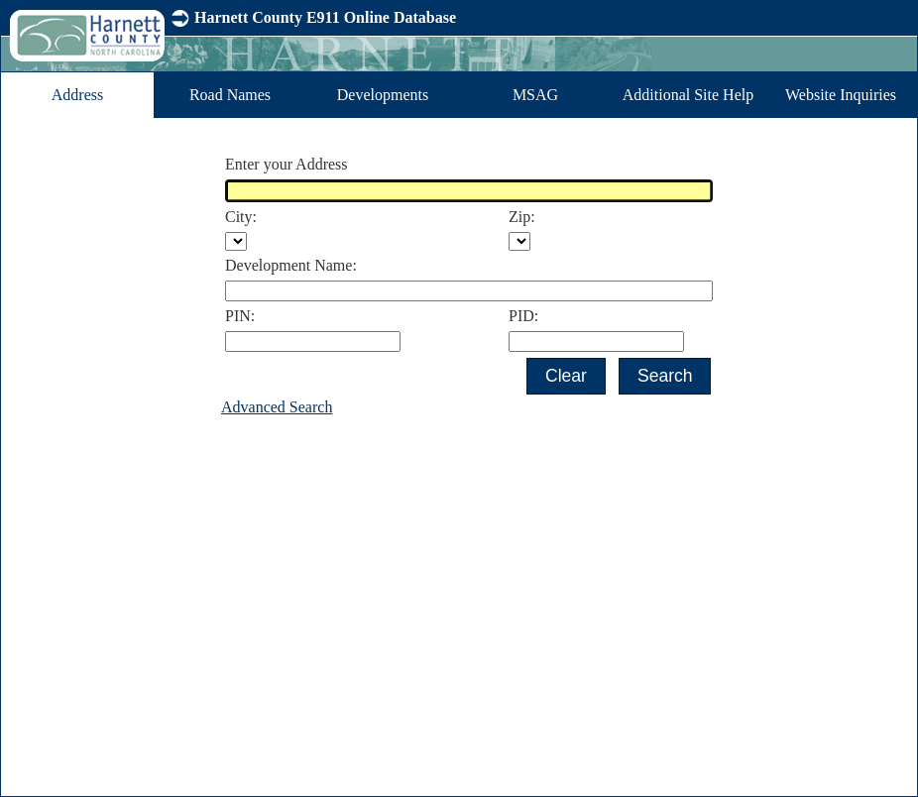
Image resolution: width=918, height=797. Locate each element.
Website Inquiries (840, 94)
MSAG (535, 94)
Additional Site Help (688, 94)
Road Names (230, 94)
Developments (382, 94)
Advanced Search (276, 406)
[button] (565, 376)
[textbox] (469, 190)
